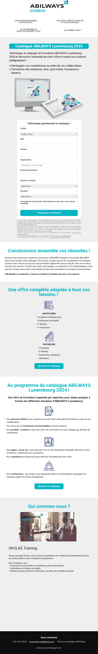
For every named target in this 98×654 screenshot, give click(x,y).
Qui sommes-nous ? (73, 30)
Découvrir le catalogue (49, 366)
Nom (49, 139)
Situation (49, 191)
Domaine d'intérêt (49, 180)
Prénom (49, 149)
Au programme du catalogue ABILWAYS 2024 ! (28, 30)
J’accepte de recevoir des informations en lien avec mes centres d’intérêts (49, 202)
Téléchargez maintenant (49, 213)
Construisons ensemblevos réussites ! (26, 22)
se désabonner (66, 236)
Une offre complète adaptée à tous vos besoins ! (70, 22)
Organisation (49, 160)
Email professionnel (49, 170)
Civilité (49, 128)
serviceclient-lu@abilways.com (41, 642)
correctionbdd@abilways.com (60, 237)
